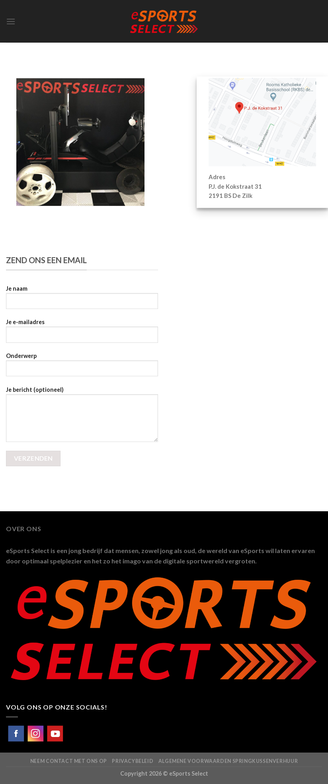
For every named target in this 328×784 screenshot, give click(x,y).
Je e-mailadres (82, 334)
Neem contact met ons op (68, 761)
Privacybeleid (132, 761)
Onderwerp (82, 367)
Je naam (82, 300)
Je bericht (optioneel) (82, 417)
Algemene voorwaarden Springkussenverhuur (228, 761)
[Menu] (11, 21)
